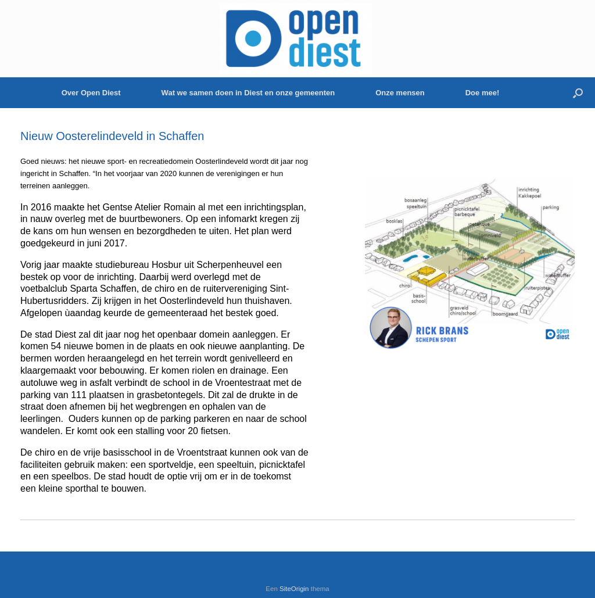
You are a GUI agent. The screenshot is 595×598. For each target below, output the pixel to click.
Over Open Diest (91, 92)
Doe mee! (482, 92)
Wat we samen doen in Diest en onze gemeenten (248, 92)
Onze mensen (400, 92)
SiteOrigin (294, 588)
